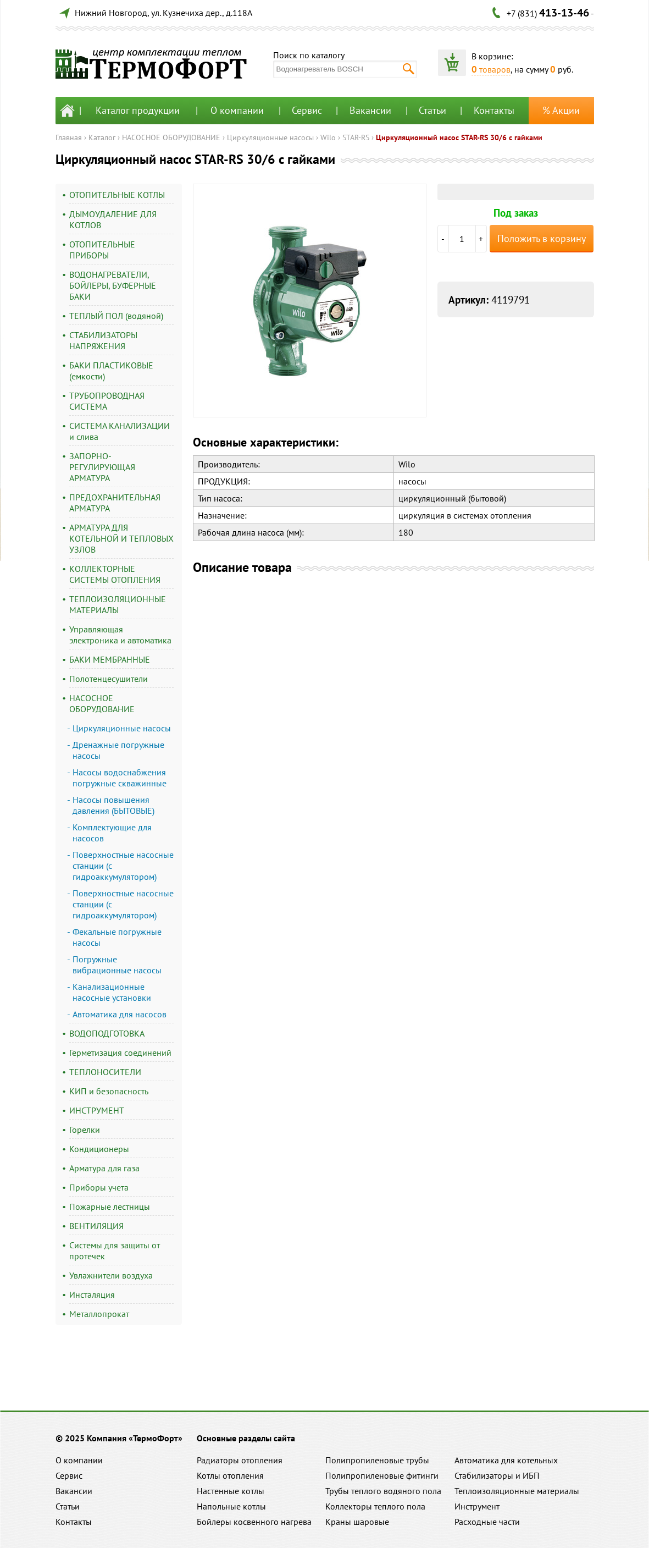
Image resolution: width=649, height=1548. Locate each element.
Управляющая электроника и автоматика (120, 635)
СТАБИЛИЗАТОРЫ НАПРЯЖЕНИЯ (103, 340)
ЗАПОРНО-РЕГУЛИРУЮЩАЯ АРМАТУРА (102, 466)
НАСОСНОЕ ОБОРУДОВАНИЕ (171, 137)
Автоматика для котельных (506, 1460)
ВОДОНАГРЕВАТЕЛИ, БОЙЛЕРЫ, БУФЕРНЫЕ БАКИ (112, 285)
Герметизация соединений (120, 1052)
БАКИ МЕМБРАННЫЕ (109, 659)
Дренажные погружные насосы (118, 750)
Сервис (307, 110)
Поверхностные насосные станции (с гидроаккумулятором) (123, 865)
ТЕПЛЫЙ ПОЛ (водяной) (116, 315)
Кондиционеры (99, 1148)
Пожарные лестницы (109, 1206)
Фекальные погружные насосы (117, 937)
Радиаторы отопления (239, 1460)
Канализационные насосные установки (112, 992)
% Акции (561, 110)
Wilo (328, 137)
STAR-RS (355, 137)
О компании (237, 110)
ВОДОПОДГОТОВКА (107, 1033)
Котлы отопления (230, 1475)
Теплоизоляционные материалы (516, 1490)
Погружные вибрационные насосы (117, 965)
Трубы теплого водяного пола (383, 1490)
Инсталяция (92, 1294)
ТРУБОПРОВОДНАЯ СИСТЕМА (107, 401)
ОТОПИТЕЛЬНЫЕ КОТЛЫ (117, 194)
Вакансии (370, 110)
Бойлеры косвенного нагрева (254, 1521)
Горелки (84, 1129)
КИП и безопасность (108, 1091)
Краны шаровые (357, 1521)
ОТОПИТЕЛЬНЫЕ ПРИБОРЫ (102, 250)
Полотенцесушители (108, 678)
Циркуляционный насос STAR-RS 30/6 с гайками (459, 137)
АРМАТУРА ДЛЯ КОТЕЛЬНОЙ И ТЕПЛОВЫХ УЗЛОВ (121, 538)
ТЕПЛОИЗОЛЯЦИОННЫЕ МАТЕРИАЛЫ (117, 604)
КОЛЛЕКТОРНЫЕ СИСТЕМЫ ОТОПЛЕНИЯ (114, 574)
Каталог (101, 137)
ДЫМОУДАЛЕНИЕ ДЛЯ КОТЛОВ (113, 219)
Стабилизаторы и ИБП (497, 1475)
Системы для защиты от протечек (114, 1250)
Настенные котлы (230, 1490)
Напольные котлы (231, 1506)
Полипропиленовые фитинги (382, 1475)
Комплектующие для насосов (112, 833)
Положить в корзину (541, 238)
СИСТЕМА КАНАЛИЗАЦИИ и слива (119, 431)
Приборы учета (99, 1187)
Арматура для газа (104, 1168)
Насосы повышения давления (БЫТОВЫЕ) (113, 805)
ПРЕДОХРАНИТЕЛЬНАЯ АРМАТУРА (114, 503)
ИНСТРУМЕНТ (96, 1110)
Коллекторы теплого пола (375, 1506)
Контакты (494, 110)
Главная (69, 137)
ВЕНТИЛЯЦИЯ (96, 1225)
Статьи (432, 110)
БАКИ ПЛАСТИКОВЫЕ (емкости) (111, 371)
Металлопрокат (99, 1313)
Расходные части (487, 1521)
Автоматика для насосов (120, 1014)
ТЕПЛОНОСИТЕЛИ (105, 1071)
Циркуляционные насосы (270, 137)
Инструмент (477, 1506)
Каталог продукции (138, 110)
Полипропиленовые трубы (377, 1460)
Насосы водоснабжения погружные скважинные (120, 778)
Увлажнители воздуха (111, 1275)
